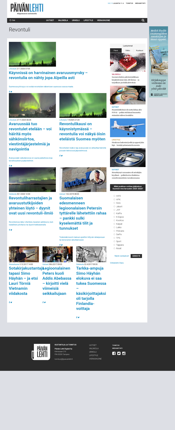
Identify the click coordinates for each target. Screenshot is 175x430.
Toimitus (129, 3)
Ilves (118, 203)
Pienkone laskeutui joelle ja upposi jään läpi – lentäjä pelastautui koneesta (128, 143)
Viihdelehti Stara (117, 263)
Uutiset (50, 20)
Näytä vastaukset (122, 256)
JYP (118, 210)
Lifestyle (88, 20)
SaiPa (119, 234)
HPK (118, 199)
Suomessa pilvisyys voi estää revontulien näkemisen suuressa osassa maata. (41, 86)
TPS (118, 238)
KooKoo (120, 220)
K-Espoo (120, 217)
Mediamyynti (140, 3)
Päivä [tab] (116, 50)
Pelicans (120, 231)
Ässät (118, 248)
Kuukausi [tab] (139, 50)
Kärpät (119, 224)
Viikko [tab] (127, 50)
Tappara (120, 245)
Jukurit (119, 206)
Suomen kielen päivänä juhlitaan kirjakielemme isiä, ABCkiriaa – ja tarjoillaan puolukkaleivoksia (125, 80)
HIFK (118, 196)
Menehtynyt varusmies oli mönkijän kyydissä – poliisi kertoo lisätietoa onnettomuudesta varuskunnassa (127, 175)
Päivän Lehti (27, 8)
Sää (12, 20)
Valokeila (63, 20)
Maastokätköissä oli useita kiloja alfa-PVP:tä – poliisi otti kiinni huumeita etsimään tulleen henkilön (127, 112)
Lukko (119, 227)
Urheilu (76, 20)
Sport (118, 241)
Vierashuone (103, 20)
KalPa (119, 213)
